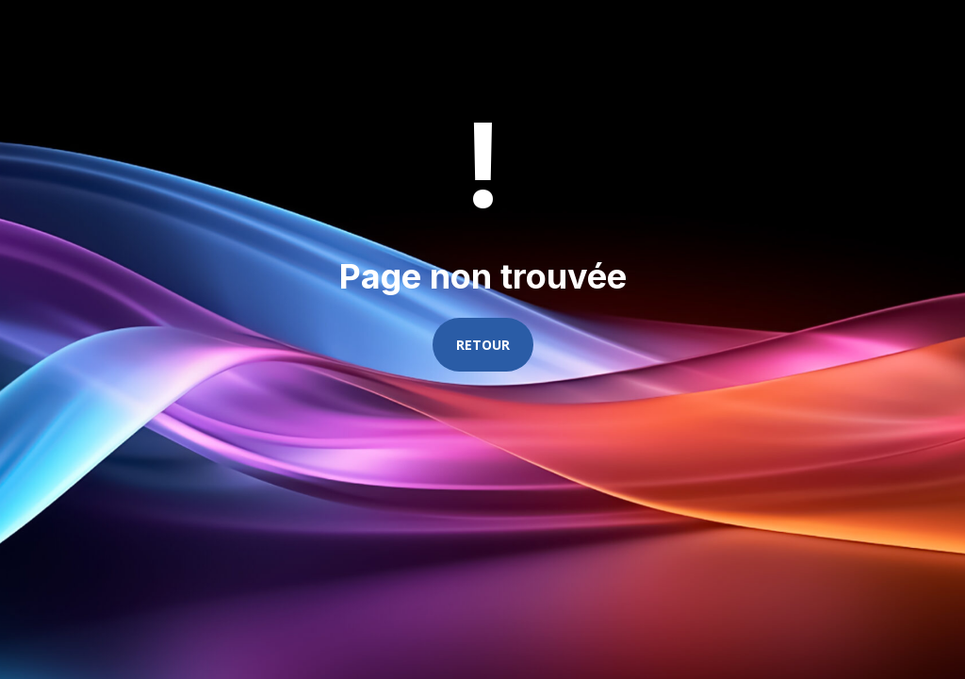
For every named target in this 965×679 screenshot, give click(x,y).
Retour (483, 345)
